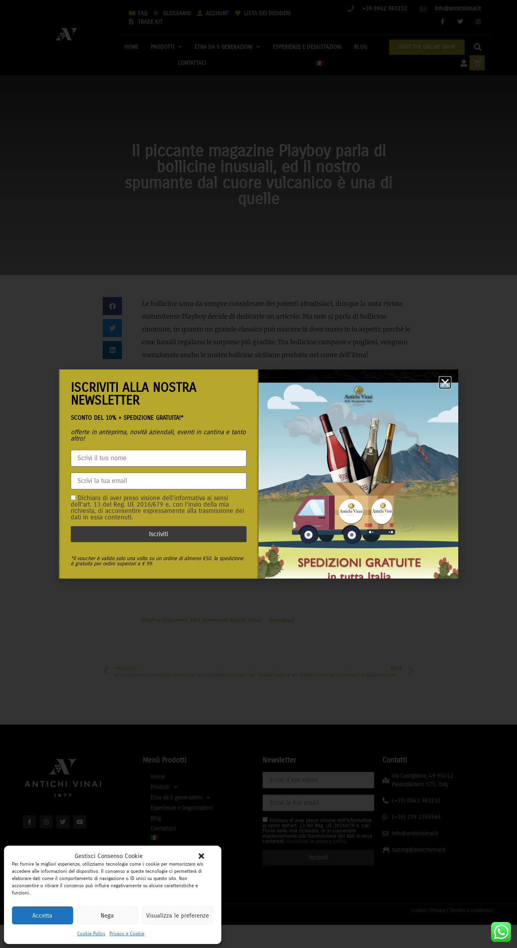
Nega (107, 915)
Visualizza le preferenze (177, 915)
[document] (258, 474)
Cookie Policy (91, 933)
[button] (201, 856)
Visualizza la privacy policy (171, 517)
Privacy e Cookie (126, 933)
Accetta (42, 915)
